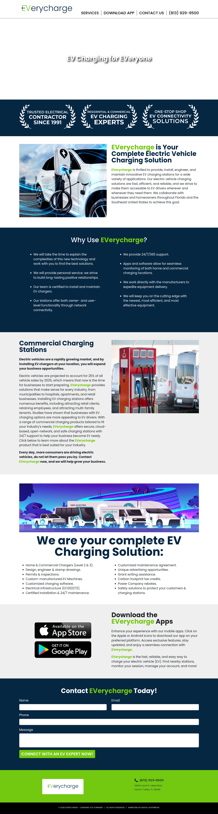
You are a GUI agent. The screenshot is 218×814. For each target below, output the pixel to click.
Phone (24, 715)
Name (24, 700)
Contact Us (151, 13)
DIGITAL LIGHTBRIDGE (150, 807)
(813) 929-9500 (184, 13)
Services (90, 13)
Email (116, 700)
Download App (119, 13)
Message (26, 730)
